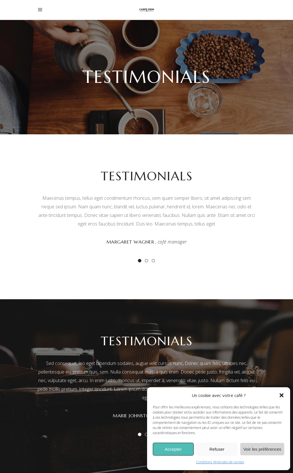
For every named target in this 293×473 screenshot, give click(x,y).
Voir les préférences (262, 449)
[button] (281, 395)
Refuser (217, 449)
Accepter (173, 449)
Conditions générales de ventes (220, 462)
